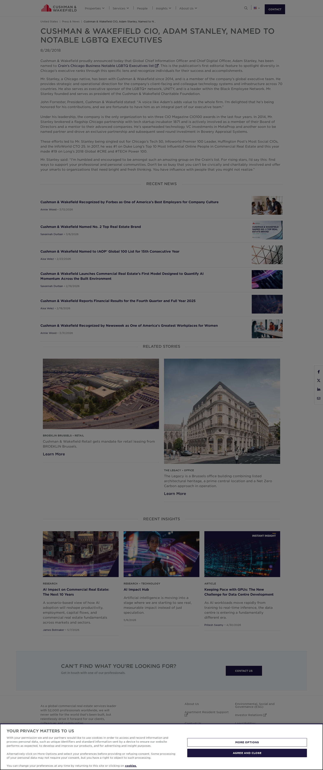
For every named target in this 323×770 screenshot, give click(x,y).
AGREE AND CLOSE (247, 752)
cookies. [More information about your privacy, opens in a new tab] (131, 765)
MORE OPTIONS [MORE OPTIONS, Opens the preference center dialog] (247, 742)
